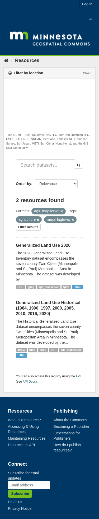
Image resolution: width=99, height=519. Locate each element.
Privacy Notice (19, 508)
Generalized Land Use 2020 (43, 245)
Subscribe (20, 493)
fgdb (66, 287)
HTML (77, 287)
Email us (15, 502)
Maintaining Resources (26, 438)
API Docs (29, 381)
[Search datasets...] (45, 165)
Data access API (21, 445)
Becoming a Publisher (71, 426)
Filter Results (28, 227)
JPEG (21, 350)
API (78, 376)
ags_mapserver (49, 287)
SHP (20, 287)
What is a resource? (24, 420)
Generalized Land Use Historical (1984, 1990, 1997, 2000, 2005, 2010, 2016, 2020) (48, 308)
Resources (27, 60)
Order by (23, 184)
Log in (87, 4)
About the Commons (70, 420)
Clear (87, 73)
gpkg (30, 287)
